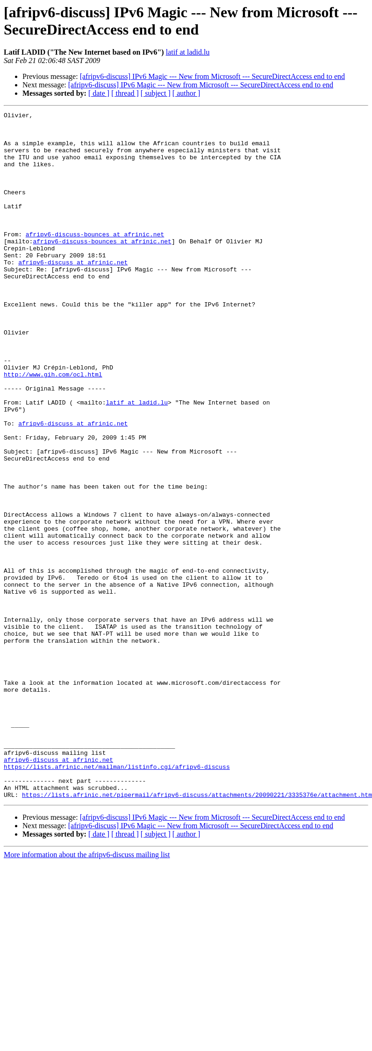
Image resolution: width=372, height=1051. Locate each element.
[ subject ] (156, 93)
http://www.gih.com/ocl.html (53, 427)
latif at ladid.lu (188, 52)
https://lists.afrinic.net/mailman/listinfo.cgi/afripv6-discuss (117, 898)
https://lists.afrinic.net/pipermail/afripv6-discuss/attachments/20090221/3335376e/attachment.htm (197, 932)
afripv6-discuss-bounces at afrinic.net (95, 259)
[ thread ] (125, 93)
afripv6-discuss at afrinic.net (73, 293)
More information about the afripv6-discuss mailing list (87, 992)
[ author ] (186, 93)
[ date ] (98, 93)
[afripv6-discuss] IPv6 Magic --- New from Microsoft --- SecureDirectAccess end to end (212, 76)
